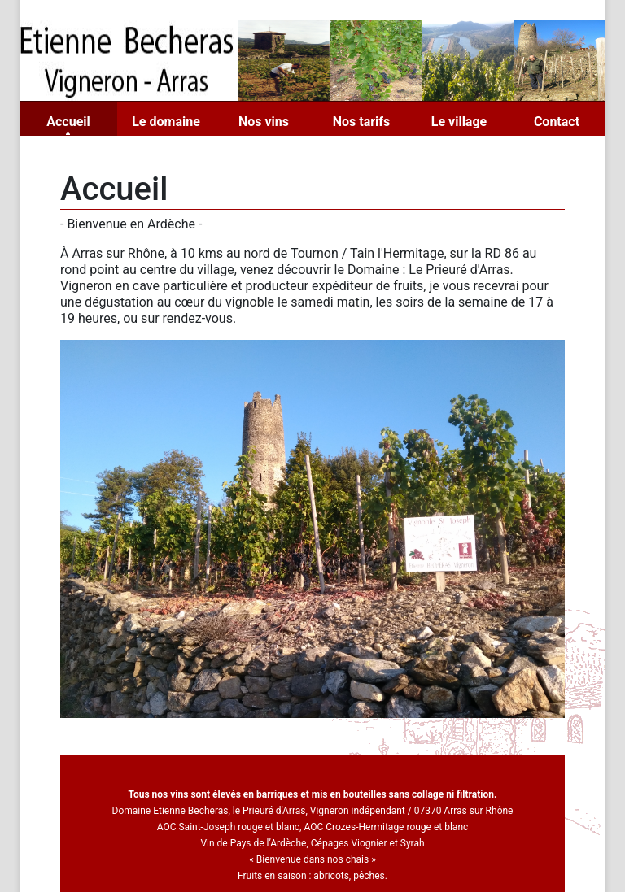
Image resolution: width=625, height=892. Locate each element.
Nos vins (263, 121)
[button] (98, 730)
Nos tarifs (362, 121)
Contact (556, 121)
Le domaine (166, 121)
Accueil (68, 121)
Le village (459, 121)
